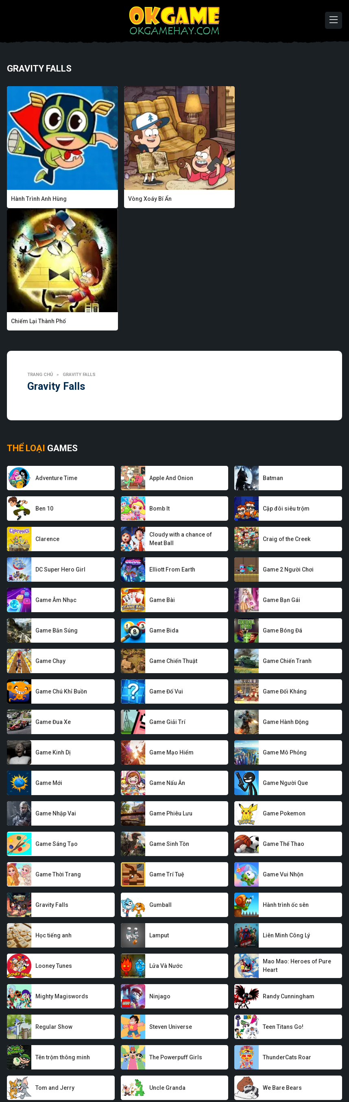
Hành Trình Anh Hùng (39, 199)
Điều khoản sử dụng (251, 1071)
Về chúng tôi (60, 1071)
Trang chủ (40, 252)
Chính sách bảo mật (191, 1071)
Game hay (143, 1071)
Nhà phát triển (103, 1071)
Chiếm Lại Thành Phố (265, 199)
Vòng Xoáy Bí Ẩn (146, 199)
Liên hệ (295, 1071)
